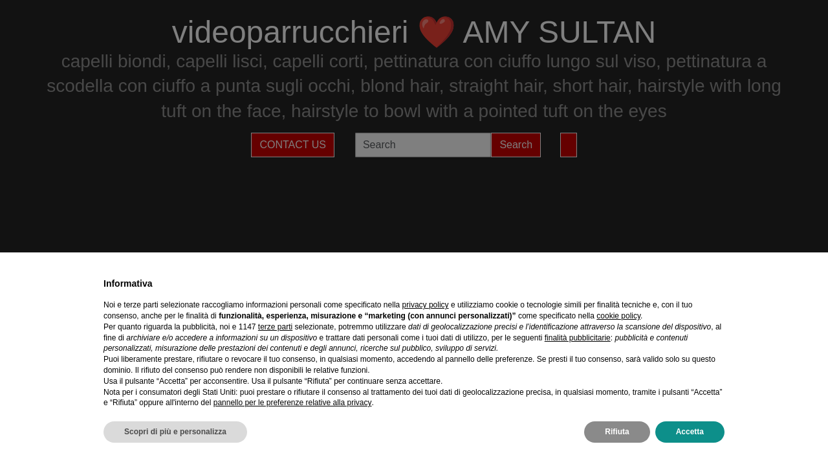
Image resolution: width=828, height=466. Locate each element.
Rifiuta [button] (617, 431)
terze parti (275, 326)
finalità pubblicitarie (578, 337)
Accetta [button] (690, 431)
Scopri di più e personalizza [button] (175, 431)
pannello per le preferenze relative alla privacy (292, 402)
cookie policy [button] (618, 315)
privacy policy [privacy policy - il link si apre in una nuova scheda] (425, 304)
